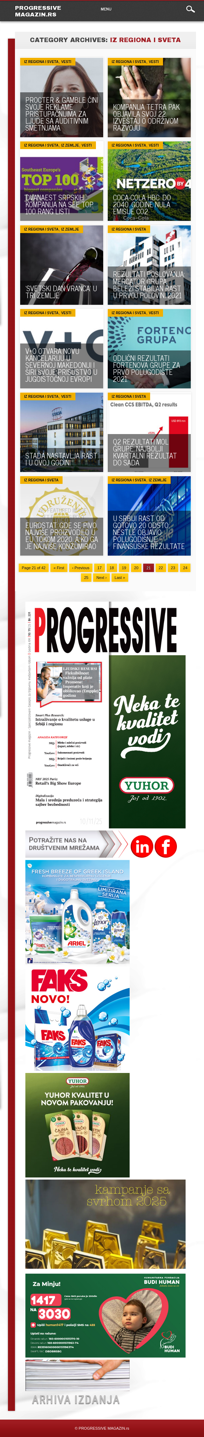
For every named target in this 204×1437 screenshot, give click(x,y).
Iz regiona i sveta (41, 62)
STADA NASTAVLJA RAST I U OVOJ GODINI (61, 459)
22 (161, 568)
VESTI (66, 62)
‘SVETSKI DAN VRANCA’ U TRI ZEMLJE (61, 292)
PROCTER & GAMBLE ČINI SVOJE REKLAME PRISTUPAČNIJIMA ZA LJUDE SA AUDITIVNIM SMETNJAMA (61, 113)
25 (86, 577)
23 (173, 568)
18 (112, 568)
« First (59, 568)
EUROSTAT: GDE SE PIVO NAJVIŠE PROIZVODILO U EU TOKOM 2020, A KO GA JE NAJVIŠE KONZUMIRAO (61, 535)
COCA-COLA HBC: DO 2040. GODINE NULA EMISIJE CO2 (142, 204)
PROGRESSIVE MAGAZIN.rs (38, 11)
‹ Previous (81, 568)
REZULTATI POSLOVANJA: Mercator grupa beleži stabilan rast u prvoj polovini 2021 (149, 284)
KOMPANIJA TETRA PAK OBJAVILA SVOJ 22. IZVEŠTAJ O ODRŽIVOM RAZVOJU (146, 117)
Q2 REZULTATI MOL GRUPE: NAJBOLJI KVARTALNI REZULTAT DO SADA (145, 452)
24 (185, 568)
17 (99, 568)
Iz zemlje (70, 145)
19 (124, 568)
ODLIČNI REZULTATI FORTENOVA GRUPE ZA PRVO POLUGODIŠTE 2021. (146, 368)
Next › (101, 577)
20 (136, 568)
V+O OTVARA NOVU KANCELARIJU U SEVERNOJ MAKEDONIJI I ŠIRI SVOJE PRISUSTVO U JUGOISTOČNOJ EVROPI (61, 365)
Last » (120, 577)
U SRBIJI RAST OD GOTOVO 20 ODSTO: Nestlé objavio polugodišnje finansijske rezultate (149, 532)
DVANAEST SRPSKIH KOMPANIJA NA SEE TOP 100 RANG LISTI (59, 204)
